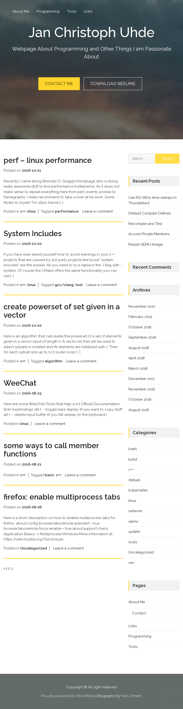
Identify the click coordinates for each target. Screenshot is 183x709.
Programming (48, 11)
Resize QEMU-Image (145, 244)
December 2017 (141, 378)
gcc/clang (64, 284)
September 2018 (142, 337)
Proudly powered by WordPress (68, 695)
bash (132, 448)
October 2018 (139, 326)
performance (67, 211)
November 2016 (141, 388)
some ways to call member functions (52, 449)
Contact (139, 613)
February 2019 (140, 316)
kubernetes (137, 490)
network (135, 510)
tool (79, 284)
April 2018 (136, 357)
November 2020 (141, 306)
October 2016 (140, 399)
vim (131, 562)
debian (134, 479)
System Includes (34, 232)
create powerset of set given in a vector (62, 310)
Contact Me (59, 83)
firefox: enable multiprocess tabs (63, 496)
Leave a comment (97, 211)
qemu (133, 521)
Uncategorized (33, 548)
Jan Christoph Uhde (91, 32)
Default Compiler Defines (149, 213)
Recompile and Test (145, 223)
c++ (23, 211)
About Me (21, 11)
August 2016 (138, 409)
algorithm (53, 360)
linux (31, 211)
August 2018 (138, 347)
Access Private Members (148, 233)
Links (88, 11)
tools (132, 541)
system (134, 531)
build (132, 459)
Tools (71, 11)
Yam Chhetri (131, 695)
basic (49, 474)
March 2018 (137, 368)
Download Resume (112, 83)
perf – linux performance (48, 159)
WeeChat (20, 382)
